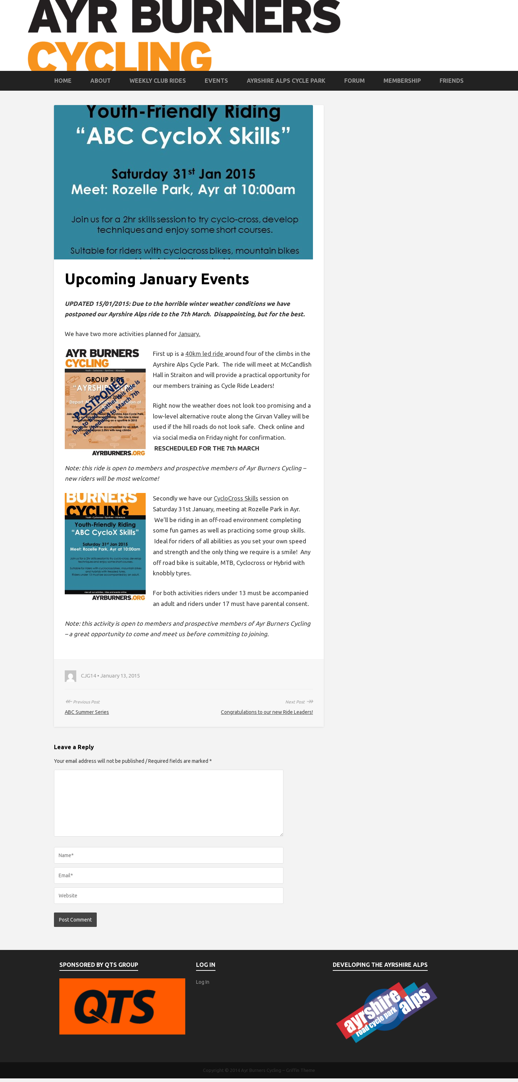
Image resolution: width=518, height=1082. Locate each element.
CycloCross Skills (236, 498)
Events (216, 80)
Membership (402, 80)
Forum (354, 80)
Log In (202, 982)
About (100, 80)
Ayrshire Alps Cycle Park (286, 80)
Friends (452, 80)
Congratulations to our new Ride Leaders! (267, 712)
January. (189, 333)
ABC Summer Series (87, 712)
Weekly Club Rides (158, 80)
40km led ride (205, 353)
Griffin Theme (300, 1070)
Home (63, 80)
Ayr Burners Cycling (261, 1070)
